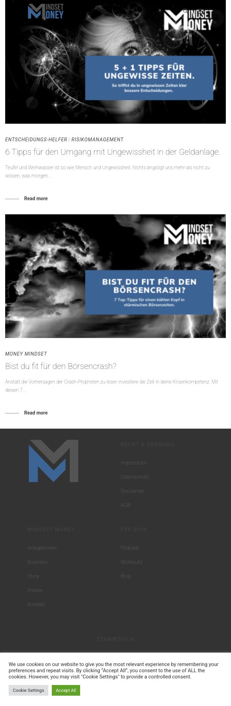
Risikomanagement (97, 139)
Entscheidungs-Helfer (36, 139)
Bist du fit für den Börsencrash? (60, 366)
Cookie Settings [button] (28, 690)
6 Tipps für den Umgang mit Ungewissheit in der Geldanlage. (113, 152)
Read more (36, 198)
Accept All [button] (66, 690)
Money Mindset (26, 354)
